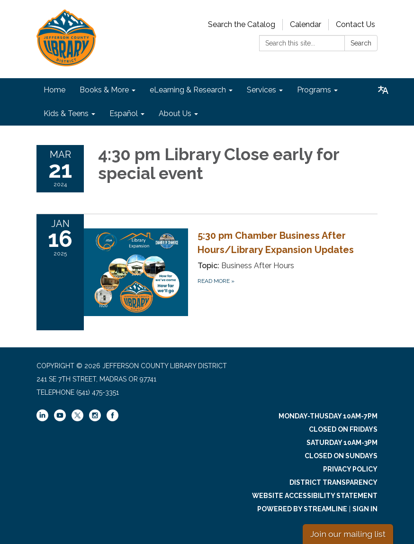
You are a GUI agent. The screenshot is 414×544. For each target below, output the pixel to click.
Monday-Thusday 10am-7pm (328, 416)
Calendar (305, 24)
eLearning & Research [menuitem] (188, 89)
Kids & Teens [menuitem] (66, 113)
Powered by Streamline (302, 509)
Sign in (365, 509)
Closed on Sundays (341, 456)
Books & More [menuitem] (104, 89)
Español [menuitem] (123, 113)
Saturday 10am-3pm (342, 442)
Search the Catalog (241, 24)
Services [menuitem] (261, 89)
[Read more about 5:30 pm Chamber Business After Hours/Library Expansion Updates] (207, 272)
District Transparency (333, 482)
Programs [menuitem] (314, 89)
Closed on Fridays (343, 429)
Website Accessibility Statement (315, 495)
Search (361, 43)
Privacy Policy (350, 469)
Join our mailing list (348, 534)
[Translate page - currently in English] (383, 90)
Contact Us (355, 24)
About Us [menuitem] (175, 113)
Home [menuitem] (54, 89)
